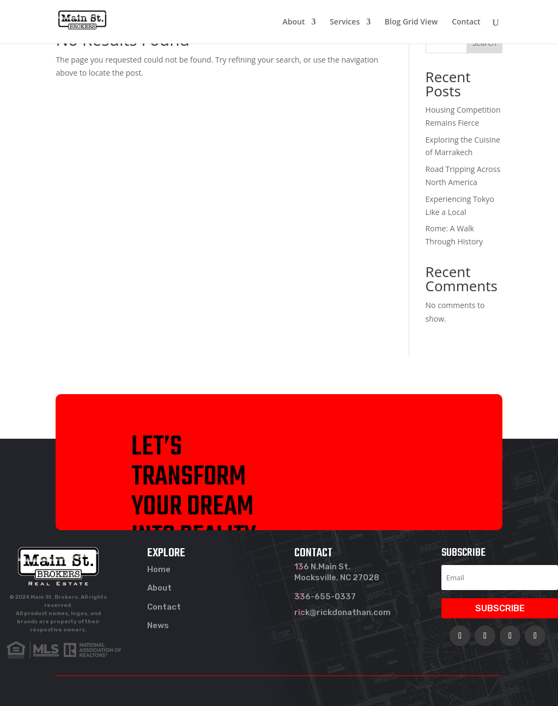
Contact (466, 22)
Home (159, 569)
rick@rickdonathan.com (342, 612)
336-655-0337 (325, 596)
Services (345, 22)
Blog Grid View (411, 22)
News (158, 625)
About (294, 22)
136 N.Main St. (322, 567)
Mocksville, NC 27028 (336, 577)
